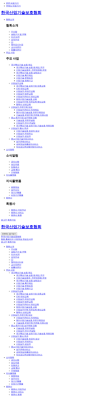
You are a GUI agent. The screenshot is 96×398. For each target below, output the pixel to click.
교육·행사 (15, 368)
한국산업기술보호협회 (21, 12)
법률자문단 (16, 267)
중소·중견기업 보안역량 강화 (24, 326)
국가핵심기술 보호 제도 (21, 273)
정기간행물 (16, 381)
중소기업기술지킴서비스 (22, 347)
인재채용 (15, 371)
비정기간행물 (17, 384)
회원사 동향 (16, 394)
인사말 (14, 249)
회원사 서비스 (17, 392)
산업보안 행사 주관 (19, 336)
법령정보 (15, 376)
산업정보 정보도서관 (23, 239)
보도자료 (15, 363)
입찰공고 (15, 365)
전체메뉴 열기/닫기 (9, 234)
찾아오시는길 (17, 262)
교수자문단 (16, 265)
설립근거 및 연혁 (18, 252)
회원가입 (12, 220)
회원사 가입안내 (18, 389)
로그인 (4, 220)
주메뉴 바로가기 (13, 6)
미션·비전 (15, 254)
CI (12, 260)
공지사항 (15, 360)
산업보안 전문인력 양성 (21, 315)
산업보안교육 (17, 291)
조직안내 (15, 257)
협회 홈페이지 (7, 239)
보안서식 (15, 379)
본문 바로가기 (12, 3)
